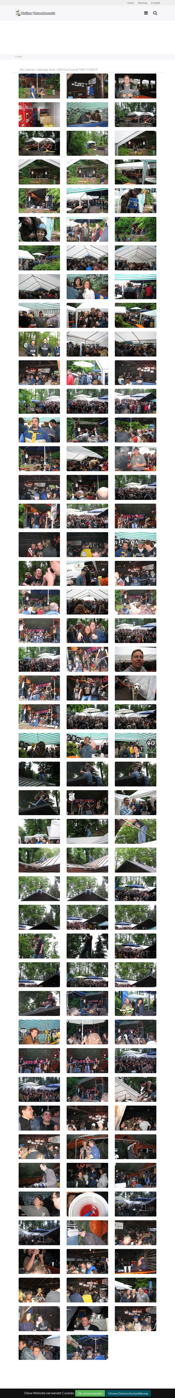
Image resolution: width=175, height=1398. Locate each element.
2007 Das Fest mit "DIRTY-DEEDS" (77, 69)
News (131, 2)
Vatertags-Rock (46, 69)
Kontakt (155, 2)
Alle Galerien (27, 69)
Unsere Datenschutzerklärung (128, 1393)
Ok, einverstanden (90, 1393)
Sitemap (142, 2)
